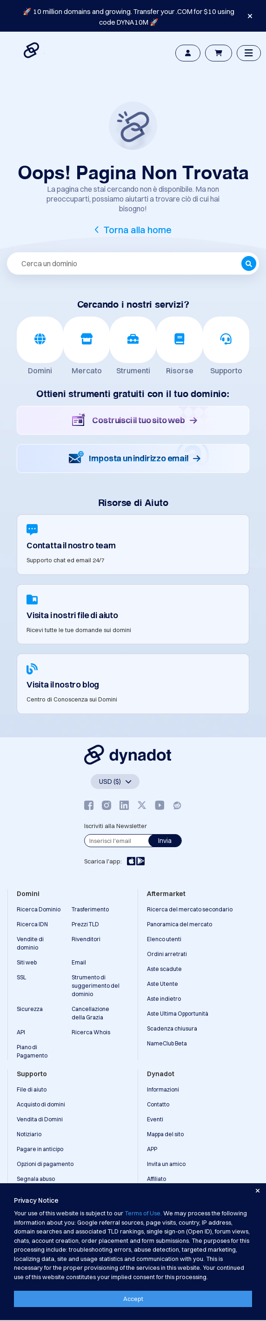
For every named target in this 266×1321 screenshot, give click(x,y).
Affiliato (156, 1178)
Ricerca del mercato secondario (190, 909)
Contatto (158, 1104)
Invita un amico (166, 1163)
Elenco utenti (164, 939)
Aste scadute (164, 968)
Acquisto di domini (41, 1104)
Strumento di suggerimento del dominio (96, 985)
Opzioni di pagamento (45, 1163)
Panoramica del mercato (179, 924)
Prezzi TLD (85, 924)
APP (152, 1149)
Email (79, 962)
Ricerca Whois (91, 1032)
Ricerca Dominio (38, 909)
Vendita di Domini (40, 1119)
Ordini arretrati (167, 953)
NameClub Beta (167, 1043)
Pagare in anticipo (40, 1149)
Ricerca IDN (32, 924)
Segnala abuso (36, 1178)
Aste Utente (162, 983)
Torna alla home (138, 230)
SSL (21, 977)
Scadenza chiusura (172, 1028)
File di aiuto (32, 1089)
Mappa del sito (165, 1134)
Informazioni (163, 1089)
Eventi (155, 1119)
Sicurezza (30, 1008)
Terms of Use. (143, 1213)
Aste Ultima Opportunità (177, 1013)
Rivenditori (86, 939)
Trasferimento (90, 909)
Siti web (27, 962)
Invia (165, 840)
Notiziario (29, 1134)
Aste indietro (164, 998)
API (21, 1032)
